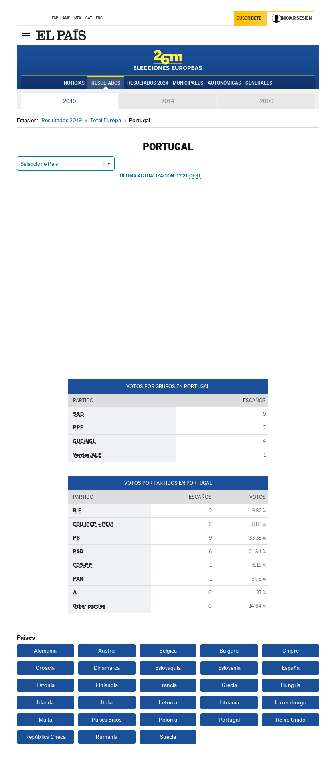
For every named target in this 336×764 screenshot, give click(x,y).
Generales (258, 83)
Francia (168, 685)
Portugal (229, 719)
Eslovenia (229, 668)
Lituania (229, 702)
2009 (266, 101)
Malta (45, 719)
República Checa (45, 737)
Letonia (168, 702)
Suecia (168, 737)
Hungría (290, 685)
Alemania (45, 650)
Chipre (291, 650)
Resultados (105, 83)
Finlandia (107, 685)
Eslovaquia (168, 668)
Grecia (229, 685)
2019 (69, 101)
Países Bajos (106, 719)
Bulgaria (229, 650)
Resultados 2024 (147, 83)
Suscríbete (249, 18)
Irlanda (45, 702)
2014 (167, 101)
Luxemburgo (290, 702)
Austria (106, 650)
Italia (107, 702)
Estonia (45, 685)
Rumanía (106, 737)
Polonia (168, 719)
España (291, 668)
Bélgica (168, 650)
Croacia (45, 668)
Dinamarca (107, 668)
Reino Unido (291, 719)
